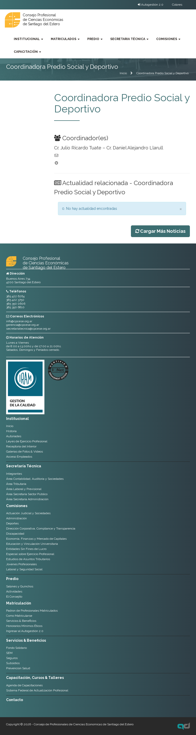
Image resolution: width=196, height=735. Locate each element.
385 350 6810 (15, 307)
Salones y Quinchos (19, 586)
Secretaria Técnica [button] (129, 39)
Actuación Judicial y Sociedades (28, 513)
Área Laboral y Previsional (23, 489)
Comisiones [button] (168, 39)
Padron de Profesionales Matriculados (32, 610)
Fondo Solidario (16, 648)
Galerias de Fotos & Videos (24, 451)
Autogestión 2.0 (150, 4)
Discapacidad (15, 533)
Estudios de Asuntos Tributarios (28, 559)
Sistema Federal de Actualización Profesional (37, 690)
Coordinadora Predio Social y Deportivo (162, 73)
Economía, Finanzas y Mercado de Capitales (36, 538)
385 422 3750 (15, 300)
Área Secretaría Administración (27, 499)
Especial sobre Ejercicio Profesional (30, 554)
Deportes (12, 523)
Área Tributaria (16, 484)
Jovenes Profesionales (21, 564)
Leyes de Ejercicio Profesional (26, 441)
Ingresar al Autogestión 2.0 (24, 631)
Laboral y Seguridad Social (24, 569)
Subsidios (13, 663)
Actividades (14, 591)
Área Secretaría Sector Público (26, 494)
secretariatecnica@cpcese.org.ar (28, 328)
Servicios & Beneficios (21, 621)
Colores (177, 4)
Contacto (14, 700)
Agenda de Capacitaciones (24, 685)
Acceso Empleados (19, 456)
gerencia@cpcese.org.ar (22, 325)
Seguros (12, 658)
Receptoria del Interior (21, 446)
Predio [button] (95, 39)
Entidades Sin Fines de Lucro (26, 549)
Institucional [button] (28, 39)
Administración (16, 518)
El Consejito (14, 596)
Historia (11, 431)
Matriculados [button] (65, 39)
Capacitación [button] (27, 52)
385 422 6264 (15, 296)
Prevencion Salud (18, 668)
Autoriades (13, 436)
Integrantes (14, 473)
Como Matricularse (19, 615)
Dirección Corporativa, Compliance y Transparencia (40, 528)
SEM (9, 653)
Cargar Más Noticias (160, 231)
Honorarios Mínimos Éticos (24, 626)
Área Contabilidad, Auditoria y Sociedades (35, 479)
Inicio (123, 73)
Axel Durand (183, 726)
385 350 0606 (15, 303)
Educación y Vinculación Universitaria (32, 544)
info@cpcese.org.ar (19, 321)
